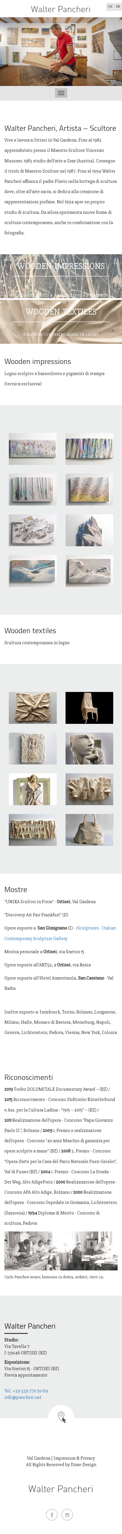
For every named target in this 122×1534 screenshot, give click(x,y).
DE (110, 6)
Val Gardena (38, 1458)
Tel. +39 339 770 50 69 (26, 1391)
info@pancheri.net (23, 1397)
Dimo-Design (83, 1465)
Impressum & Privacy (74, 1458)
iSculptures (87, 928)
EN (118, 6)
